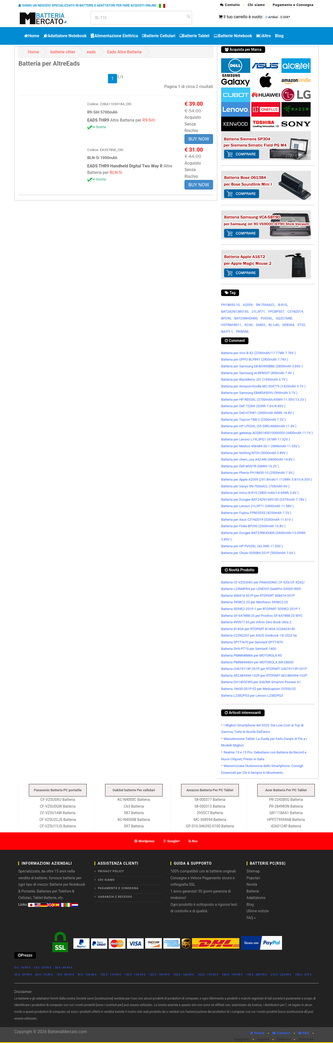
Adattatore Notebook (65, 35)
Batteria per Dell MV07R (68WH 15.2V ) (250, 466)
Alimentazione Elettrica (114, 35)
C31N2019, (295, 311)
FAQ (303, 1033)
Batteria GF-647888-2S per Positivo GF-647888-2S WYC (262, 616)
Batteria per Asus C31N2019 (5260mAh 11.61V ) (257, 520)
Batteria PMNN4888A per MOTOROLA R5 (251, 655)
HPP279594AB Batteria (286, 820)
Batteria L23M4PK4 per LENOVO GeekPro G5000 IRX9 (261, 589)
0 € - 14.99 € (22, 967)
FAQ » (251, 918)
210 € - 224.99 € (281, 974)
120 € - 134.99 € (135, 974)
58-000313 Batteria (209, 806)
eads (91, 51)
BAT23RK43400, (246, 318)
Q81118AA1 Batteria (286, 813)
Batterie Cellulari (158, 35)
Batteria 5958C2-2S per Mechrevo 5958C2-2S (254, 602)
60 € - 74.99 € (44, 974)
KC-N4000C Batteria (134, 799)
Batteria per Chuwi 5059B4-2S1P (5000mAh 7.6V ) (258, 553)
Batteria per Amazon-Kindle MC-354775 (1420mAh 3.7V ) (263, 386)
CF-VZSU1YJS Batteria (58, 826)
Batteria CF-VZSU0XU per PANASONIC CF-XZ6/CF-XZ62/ (263, 582)
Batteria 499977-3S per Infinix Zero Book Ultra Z (256, 622)
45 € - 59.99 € (23, 974)
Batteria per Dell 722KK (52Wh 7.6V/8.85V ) (253, 406)
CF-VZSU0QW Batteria (57, 806)
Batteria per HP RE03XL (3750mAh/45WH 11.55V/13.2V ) (263, 399)
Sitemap (253, 871)
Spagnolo (241, 1039)
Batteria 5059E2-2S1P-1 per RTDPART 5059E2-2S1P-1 (260, 609)
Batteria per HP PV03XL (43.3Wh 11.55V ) (252, 546)
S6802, (261, 325)
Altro (263, 35)
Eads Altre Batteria (124, 51)
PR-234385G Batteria (286, 799)
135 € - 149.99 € (159, 974)
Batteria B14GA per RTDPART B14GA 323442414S (258, 629)
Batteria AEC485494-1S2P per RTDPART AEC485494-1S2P (264, 675)
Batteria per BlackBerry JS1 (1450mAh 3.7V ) (254, 379)
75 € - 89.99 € (65, 974)
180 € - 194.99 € (232, 974)
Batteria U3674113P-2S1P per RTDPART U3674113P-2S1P (264, 669)
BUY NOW (198, 139)
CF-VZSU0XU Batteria (57, 799)
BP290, (226, 318)
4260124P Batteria (286, 826)
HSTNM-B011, (231, 325)
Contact (281, 1033)
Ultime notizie (258, 911)
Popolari (253, 878)
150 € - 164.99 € (183, 974)
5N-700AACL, (266, 305)
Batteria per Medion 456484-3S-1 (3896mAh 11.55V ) (260, 446)
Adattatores (256, 898)
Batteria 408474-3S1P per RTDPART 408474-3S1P (258, 596)
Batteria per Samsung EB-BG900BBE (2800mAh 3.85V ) (262, 366)
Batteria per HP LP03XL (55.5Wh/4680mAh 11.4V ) (258, 426)
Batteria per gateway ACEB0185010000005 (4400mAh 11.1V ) (267, 433)
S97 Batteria (134, 826)
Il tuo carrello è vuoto (242, 16)
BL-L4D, (274, 325)
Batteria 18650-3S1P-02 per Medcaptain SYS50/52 (258, 689)
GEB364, (288, 325)
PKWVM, (242, 332)
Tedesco (284, 1039)
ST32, (301, 325)
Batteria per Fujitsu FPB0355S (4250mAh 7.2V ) (256, 513)
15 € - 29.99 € (42, 967)
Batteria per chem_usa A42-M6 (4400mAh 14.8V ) (257, 459)
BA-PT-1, (227, 332)
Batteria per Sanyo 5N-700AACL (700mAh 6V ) (255, 486)
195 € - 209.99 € (256, 974)
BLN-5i (116, 172)
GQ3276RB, (284, 318)
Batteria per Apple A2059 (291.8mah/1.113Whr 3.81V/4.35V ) (266, 479)
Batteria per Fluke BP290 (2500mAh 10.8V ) (253, 526)
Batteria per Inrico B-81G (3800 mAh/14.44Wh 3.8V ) (260, 493)
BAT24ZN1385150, (235, 311)
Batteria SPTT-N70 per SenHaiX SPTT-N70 (252, 642)
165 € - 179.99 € (207, 974)
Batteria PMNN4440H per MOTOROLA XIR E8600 (257, 662)
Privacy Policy (111, 871)
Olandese (305, 1039)
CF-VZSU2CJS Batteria (57, 820)
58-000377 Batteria (209, 799)
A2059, (248, 305)
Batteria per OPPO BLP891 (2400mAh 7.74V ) (254, 359)
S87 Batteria (134, 813)
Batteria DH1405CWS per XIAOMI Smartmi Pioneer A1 (261, 682)
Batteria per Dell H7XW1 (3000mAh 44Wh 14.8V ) (257, 413)
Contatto (230, 5)
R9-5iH (148, 120)
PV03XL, (267, 318)
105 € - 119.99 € (110, 974)
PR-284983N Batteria (286, 806)
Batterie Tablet (194, 35)
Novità (252, 884)
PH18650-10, (230, 305)
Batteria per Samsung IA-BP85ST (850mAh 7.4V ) (257, 373)
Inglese (263, 1039)
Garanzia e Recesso (115, 897)
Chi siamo (256, 5)
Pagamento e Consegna (293, 5)
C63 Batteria (134, 806)
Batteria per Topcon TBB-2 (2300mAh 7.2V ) (253, 420)
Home (31, 35)
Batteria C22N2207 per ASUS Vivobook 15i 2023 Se (259, 635)
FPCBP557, (276, 311)
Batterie (253, 891)
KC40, (249, 325)
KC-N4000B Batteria (134, 820)
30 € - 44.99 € (63, 967)
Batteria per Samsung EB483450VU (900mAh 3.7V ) (259, 393)
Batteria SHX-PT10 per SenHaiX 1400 (248, 649)
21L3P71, (258, 311)
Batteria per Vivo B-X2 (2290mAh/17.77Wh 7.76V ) (258, 353)
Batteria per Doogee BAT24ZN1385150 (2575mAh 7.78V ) (263, 499)
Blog (279, 35)
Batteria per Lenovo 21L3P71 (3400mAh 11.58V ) (257, 506)
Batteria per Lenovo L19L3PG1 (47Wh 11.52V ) (255, 439)
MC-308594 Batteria (210, 820)
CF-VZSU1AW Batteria (57, 813)
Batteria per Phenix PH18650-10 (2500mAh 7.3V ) (257, 473)
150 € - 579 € (303, 974)
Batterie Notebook (233, 35)
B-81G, (283, 305)
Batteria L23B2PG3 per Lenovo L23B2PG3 (252, 696)
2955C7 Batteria (210, 813)
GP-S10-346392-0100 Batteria (210, 826)
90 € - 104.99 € (87, 974)
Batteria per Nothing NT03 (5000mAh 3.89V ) (254, 453)
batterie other (62, 51)
